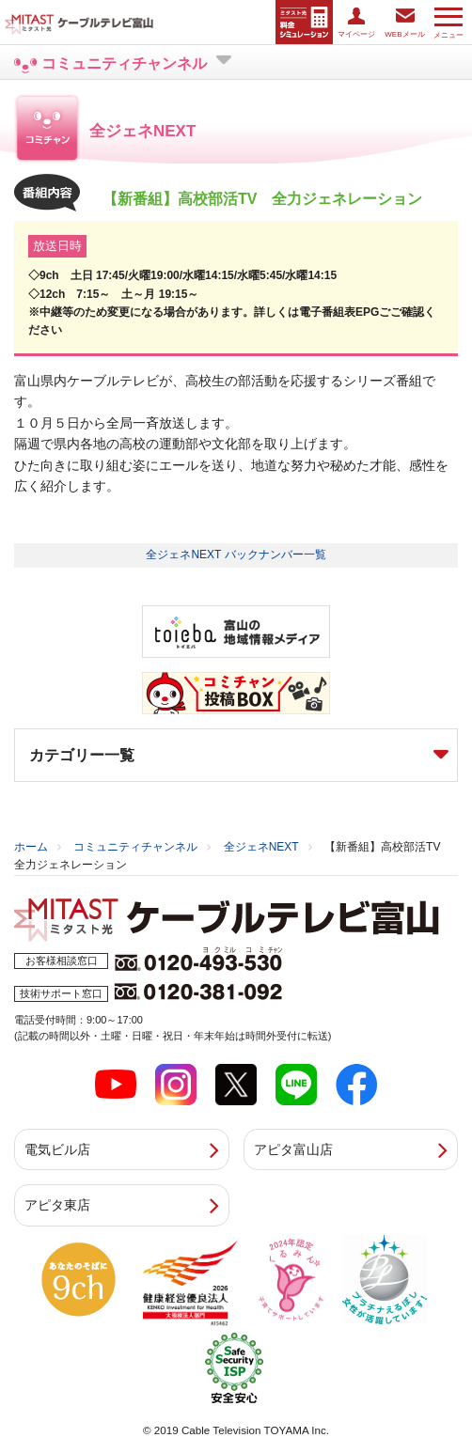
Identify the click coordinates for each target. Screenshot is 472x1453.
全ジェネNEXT (261, 846)
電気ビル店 (57, 1149)
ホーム (31, 846)
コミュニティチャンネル (135, 846)
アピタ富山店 (293, 1149)
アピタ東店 (57, 1204)
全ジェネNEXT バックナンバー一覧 (235, 554)
